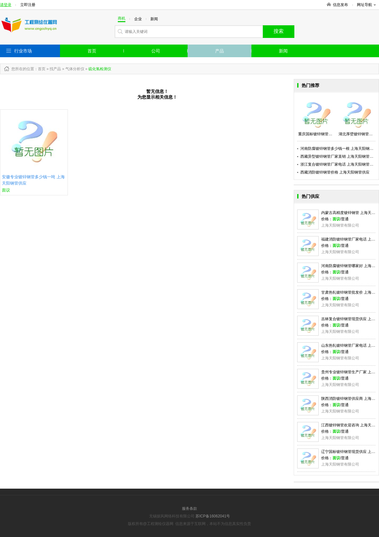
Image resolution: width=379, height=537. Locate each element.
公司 (155, 50)
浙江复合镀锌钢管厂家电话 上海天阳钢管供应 (338, 164)
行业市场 (23, 50)
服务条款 (189, 508)
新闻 (283, 50)
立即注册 (27, 5)
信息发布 (340, 5)
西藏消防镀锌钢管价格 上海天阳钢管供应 (335, 172)
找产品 (55, 69)
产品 (219, 50)
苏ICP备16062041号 (213, 516)
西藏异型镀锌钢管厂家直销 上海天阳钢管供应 (338, 156)
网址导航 (366, 5)
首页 (91, 50)
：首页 (39, 69)
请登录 (5, 5)
